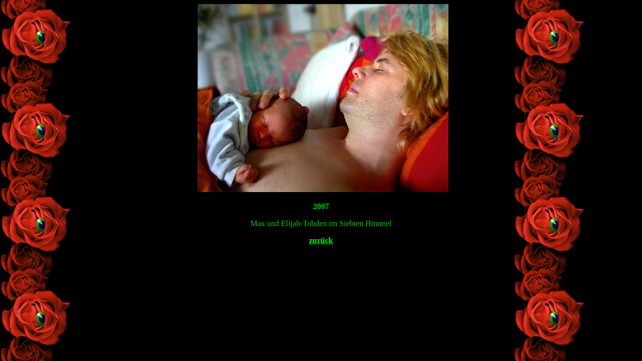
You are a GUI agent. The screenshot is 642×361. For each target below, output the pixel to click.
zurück (321, 240)
